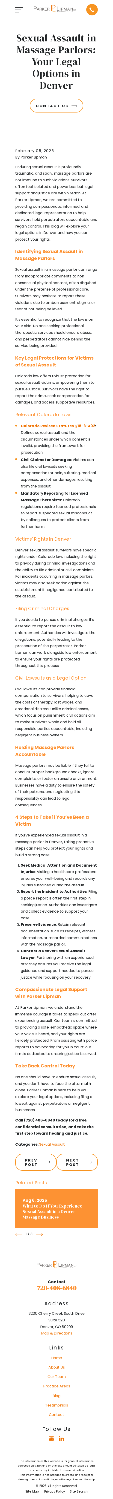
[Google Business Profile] (51, 1438)
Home (56, 1358)
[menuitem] (32, 1491)
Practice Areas (56, 1386)
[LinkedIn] (61, 1438)
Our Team (57, 1376)
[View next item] (39, 1234)
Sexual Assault (52, 1144)
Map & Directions (56, 1333)
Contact (56, 1414)
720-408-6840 (56, 1288)
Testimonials (56, 1405)
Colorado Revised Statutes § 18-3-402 (58, 426)
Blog (56, 1395)
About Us (56, 1367)
